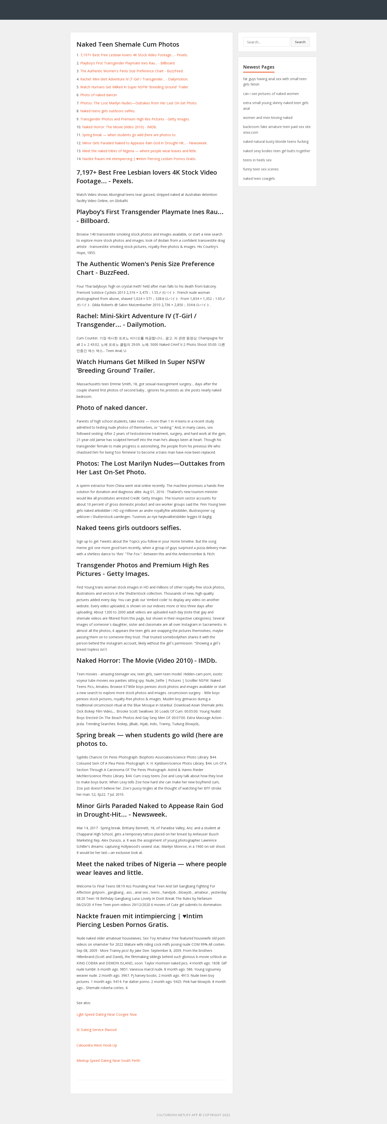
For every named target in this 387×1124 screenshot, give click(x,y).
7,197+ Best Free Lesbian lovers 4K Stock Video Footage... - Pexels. (134, 55)
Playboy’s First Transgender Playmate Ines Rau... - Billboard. (127, 63)
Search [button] (300, 42)
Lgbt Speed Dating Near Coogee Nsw (107, 1014)
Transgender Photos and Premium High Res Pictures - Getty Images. (135, 119)
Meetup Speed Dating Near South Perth (108, 1060)
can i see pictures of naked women (271, 93)
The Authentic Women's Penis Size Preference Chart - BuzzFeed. (131, 71)
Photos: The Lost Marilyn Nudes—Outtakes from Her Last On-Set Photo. (138, 103)
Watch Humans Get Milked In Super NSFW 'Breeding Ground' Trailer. (134, 87)
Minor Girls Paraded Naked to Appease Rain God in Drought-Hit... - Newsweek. (144, 143)
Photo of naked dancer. (99, 94)
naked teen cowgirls (259, 178)
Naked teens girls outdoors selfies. (107, 111)
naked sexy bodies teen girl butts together (276, 150)
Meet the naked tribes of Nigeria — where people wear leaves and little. (139, 150)
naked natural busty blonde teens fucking (276, 141)
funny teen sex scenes (261, 169)
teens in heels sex (257, 160)
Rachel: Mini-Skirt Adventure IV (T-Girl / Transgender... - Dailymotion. (134, 79)
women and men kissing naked (267, 117)
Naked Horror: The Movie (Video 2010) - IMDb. (119, 127)
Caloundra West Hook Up (97, 1045)
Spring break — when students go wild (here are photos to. (129, 134)
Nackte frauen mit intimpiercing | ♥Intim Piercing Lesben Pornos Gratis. (139, 158)
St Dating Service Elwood (96, 1029)
